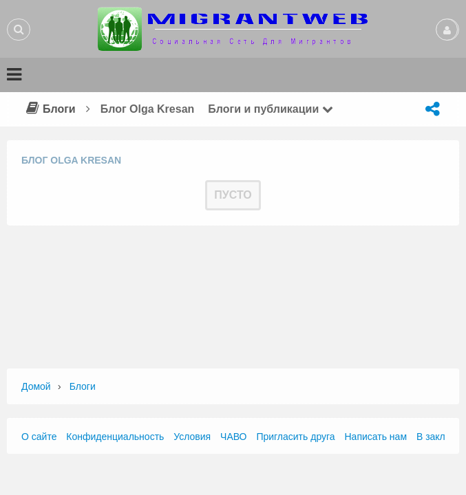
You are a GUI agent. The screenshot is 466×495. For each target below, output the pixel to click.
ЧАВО (233, 436)
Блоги (49, 109)
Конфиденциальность (115, 436)
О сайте (38, 436)
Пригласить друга (295, 436)
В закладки (441, 436)
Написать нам (376, 436)
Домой (36, 386)
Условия (192, 436)
